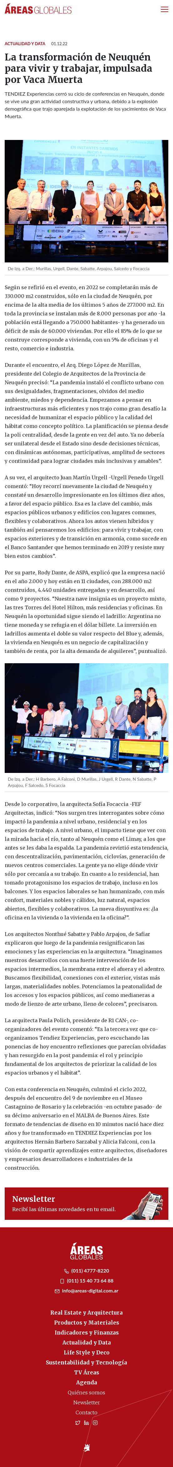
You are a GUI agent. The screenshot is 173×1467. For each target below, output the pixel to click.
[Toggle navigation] (164, 9)
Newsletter (86, 1402)
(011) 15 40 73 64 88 (87, 1280)
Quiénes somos (86, 1392)
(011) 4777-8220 (86, 1270)
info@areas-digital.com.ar (86, 1290)
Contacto (86, 1412)
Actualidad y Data (25, 43)
